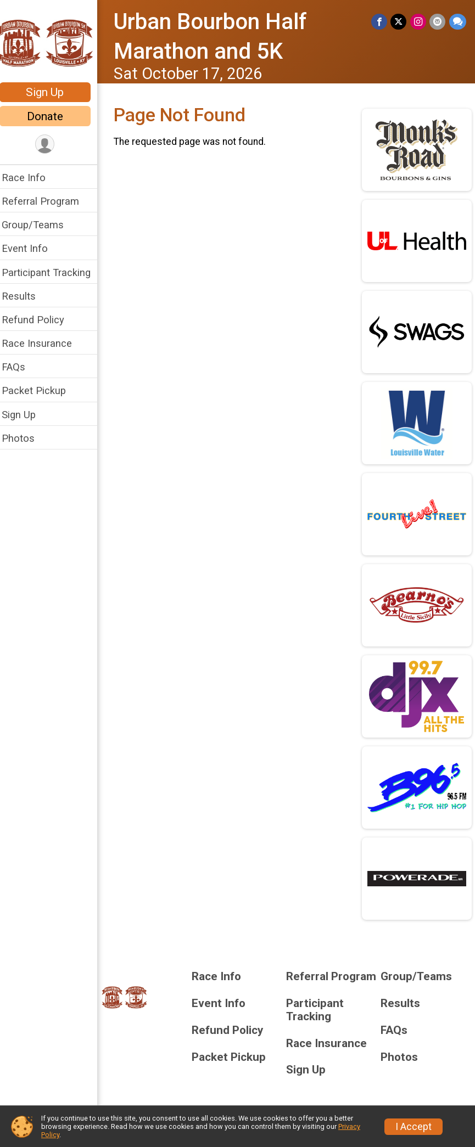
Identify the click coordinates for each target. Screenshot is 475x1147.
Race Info (31, 177)
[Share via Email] (438, 22)
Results (26, 296)
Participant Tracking (53, 272)
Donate (52, 116)
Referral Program (47, 201)
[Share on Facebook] (380, 22)
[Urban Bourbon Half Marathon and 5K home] (52, 42)
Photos (25, 438)
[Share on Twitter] (399, 22)
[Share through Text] (457, 22)
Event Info (32, 248)
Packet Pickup (41, 390)
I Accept (413, 1126)
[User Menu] (52, 144)
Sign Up (52, 92)
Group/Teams (40, 224)
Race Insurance (44, 343)
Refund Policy (40, 319)
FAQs (20, 367)
